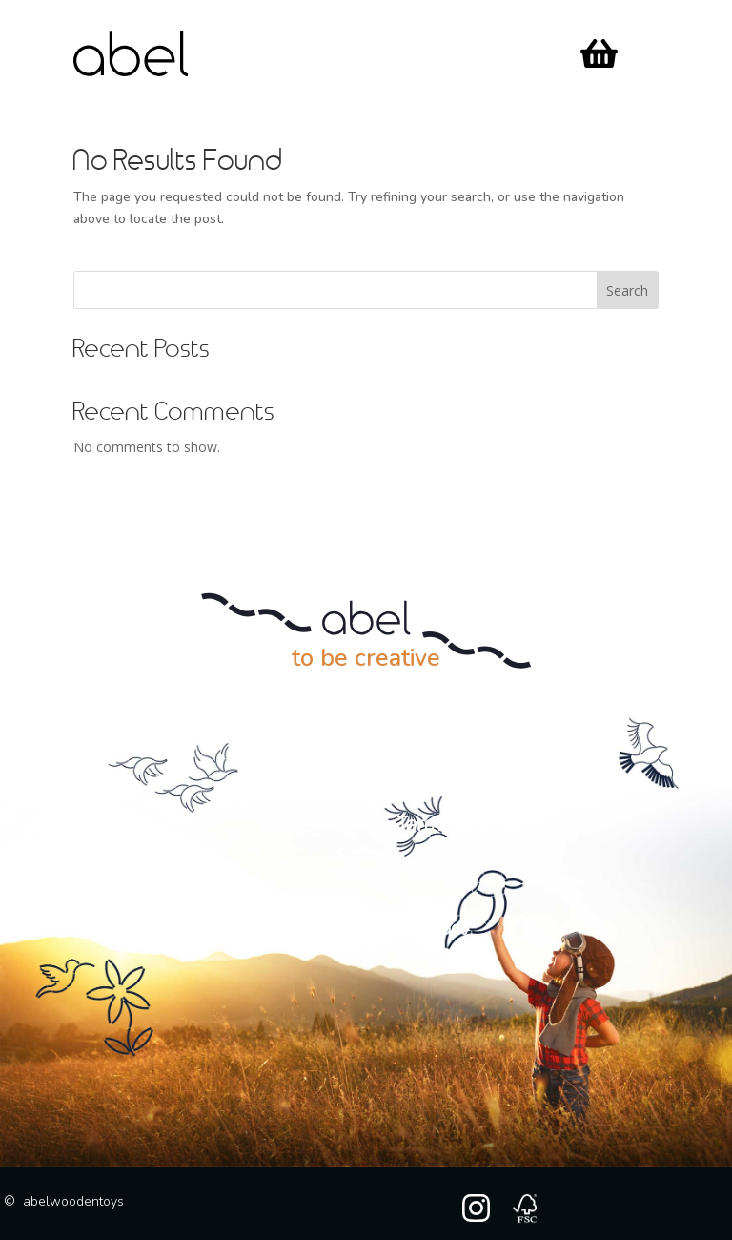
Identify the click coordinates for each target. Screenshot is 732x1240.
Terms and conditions (493, 825)
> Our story (118, 825)
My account (140, 929)
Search (627, 290)
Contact (432, 929)
